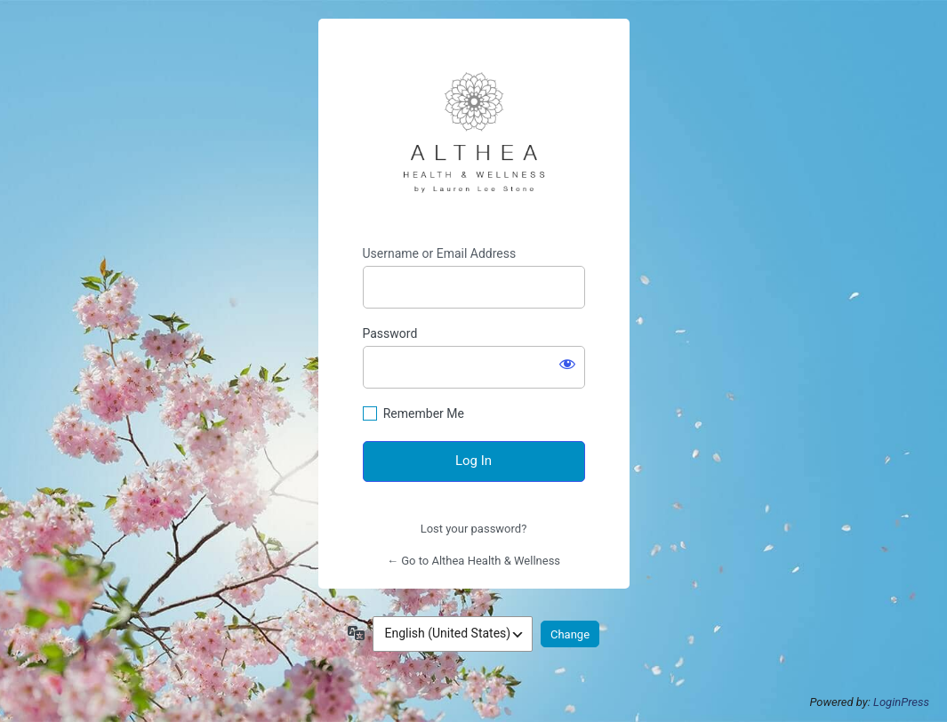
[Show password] (567, 363)
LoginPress (901, 702)
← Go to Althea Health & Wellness (473, 560)
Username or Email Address (440, 253)
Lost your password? (474, 528)
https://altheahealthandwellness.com (474, 132)
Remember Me (423, 413)
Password (390, 333)
